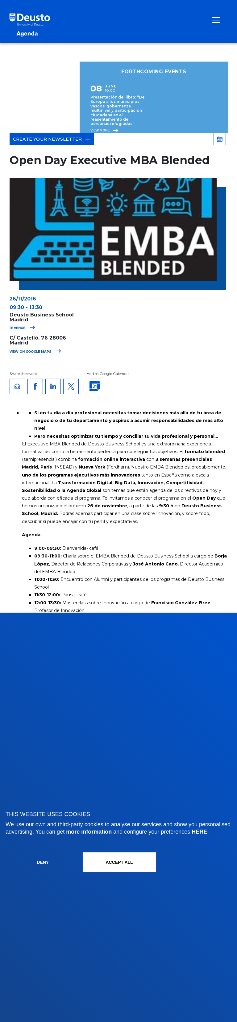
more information (89, 832)
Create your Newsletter (52, 139)
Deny (43, 862)
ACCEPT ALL (119, 862)
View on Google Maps (35, 352)
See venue (20, 328)
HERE (199, 832)
